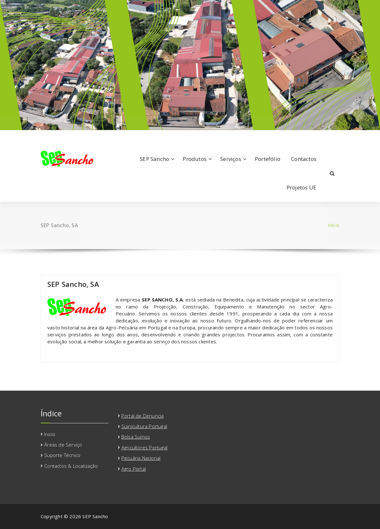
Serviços (230, 158)
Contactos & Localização (71, 466)
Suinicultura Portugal (144, 426)
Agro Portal (133, 469)
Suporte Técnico (62, 455)
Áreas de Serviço (63, 444)
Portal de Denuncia (142, 416)
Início (333, 225)
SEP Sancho (154, 158)
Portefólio (267, 158)
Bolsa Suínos (135, 436)
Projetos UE (301, 187)
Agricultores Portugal (144, 447)
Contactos (303, 158)
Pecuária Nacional (140, 458)
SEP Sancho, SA (73, 284)
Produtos (195, 158)
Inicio (49, 434)
